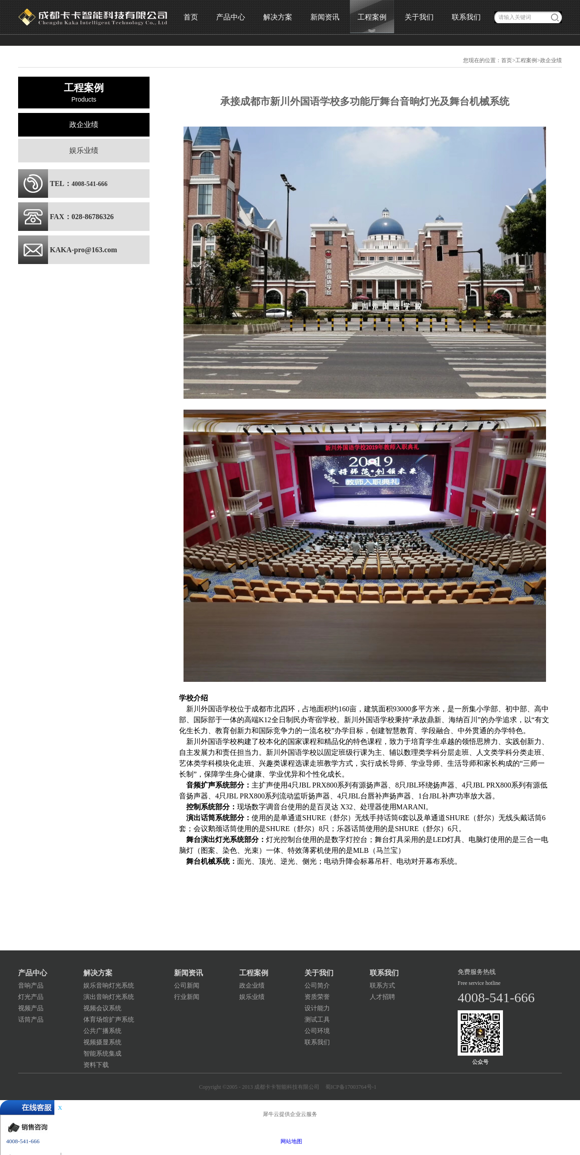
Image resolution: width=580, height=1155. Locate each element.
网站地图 (290, 1141)
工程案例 (526, 60)
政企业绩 (551, 60)
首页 (191, 17)
